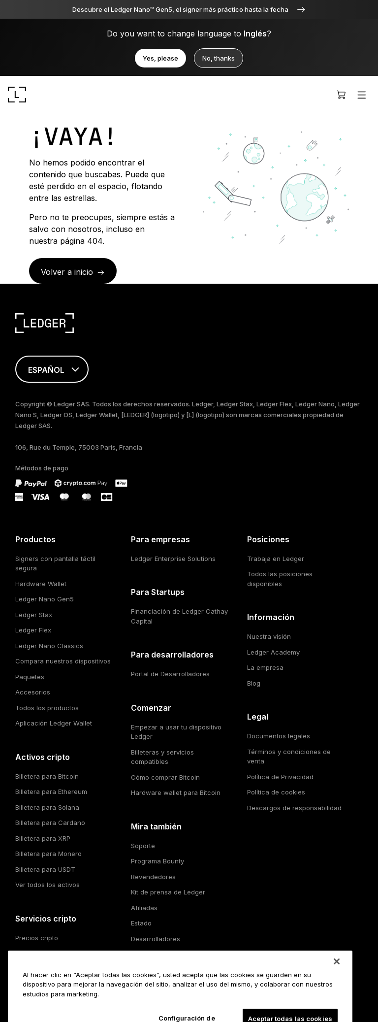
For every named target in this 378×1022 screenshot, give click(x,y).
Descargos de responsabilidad (294, 808)
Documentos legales (278, 736)
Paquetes (29, 677)
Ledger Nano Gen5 (44, 599)
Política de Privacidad (280, 777)
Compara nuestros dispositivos (63, 661)
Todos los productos (47, 708)
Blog (253, 683)
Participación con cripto (52, 969)
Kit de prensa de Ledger (168, 892)
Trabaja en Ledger (275, 558)
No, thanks (218, 58)
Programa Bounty (157, 861)
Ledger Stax (33, 615)
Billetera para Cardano (50, 822)
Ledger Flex (33, 630)
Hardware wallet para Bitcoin (175, 792)
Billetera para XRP (42, 838)
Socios (141, 954)
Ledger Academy (273, 652)
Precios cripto (36, 938)
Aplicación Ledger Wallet (53, 723)
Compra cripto (37, 953)
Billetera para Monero (48, 853)
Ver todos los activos (47, 885)
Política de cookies (276, 792)
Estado (141, 923)
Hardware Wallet (40, 584)
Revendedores (153, 877)
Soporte (143, 846)
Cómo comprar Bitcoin (165, 777)
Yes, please (160, 58)
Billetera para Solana (47, 807)
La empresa (265, 667)
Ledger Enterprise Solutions (173, 558)
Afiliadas (144, 908)
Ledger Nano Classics (49, 646)
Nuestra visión (269, 636)
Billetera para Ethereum (51, 791)
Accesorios (32, 692)
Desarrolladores (155, 939)
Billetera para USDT (45, 869)
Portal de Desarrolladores (170, 674)
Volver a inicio (67, 272)
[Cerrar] (336, 981)
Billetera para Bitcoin (47, 776)
